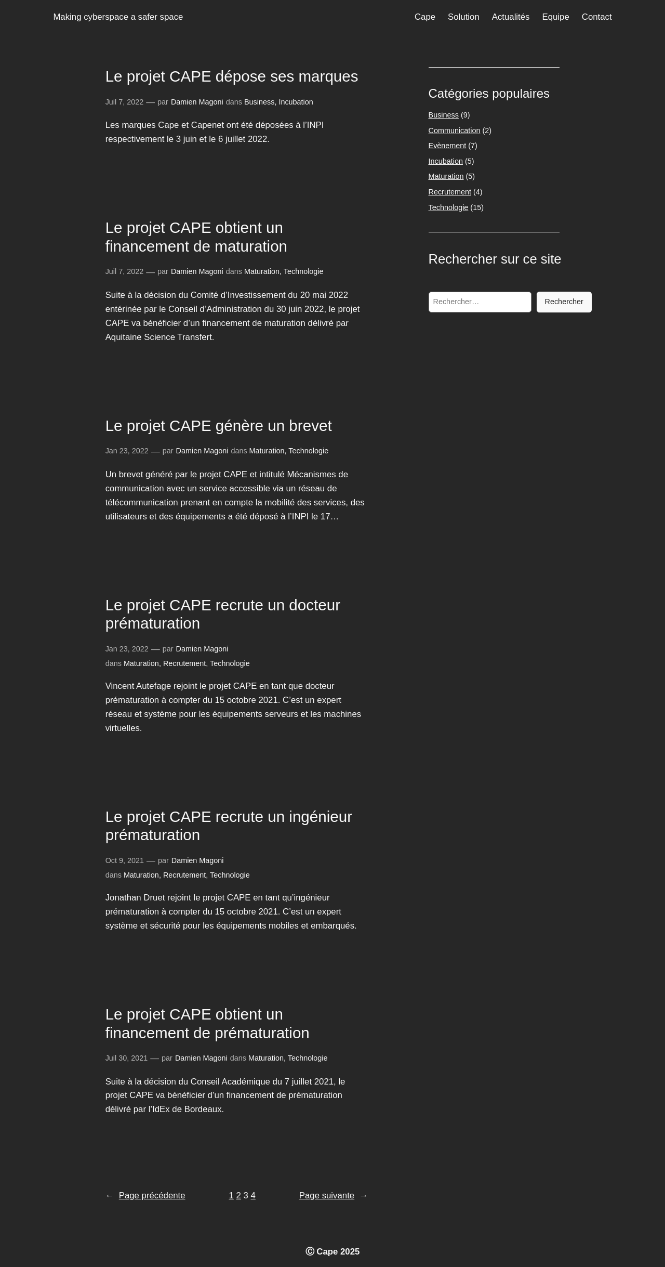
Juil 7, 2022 (124, 102)
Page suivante (333, 1195)
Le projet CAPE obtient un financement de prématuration (207, 1023)
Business (259, 102)
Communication (455, 130)
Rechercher (564, 301)
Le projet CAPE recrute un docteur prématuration (222, 614)
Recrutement (184, 663)
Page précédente (145, 1195)
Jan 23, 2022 (127, 451)
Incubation (295, 102)
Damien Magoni (197, 102)
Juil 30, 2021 (126, 1058)
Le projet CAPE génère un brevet (218, 425)
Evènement (448, 145)
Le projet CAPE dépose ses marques (231, 76)
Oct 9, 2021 (124, 860)
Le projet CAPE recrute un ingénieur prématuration (228, 826)
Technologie (304, 271)
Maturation (262, 271)
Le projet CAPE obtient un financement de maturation (196, 237)
